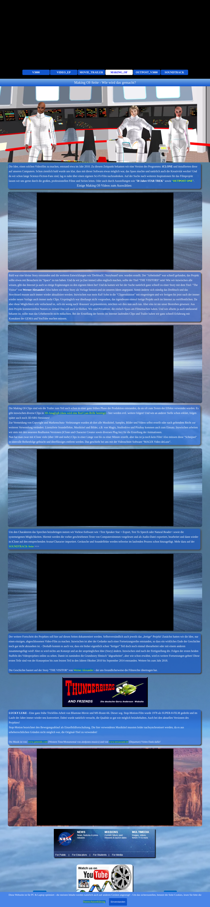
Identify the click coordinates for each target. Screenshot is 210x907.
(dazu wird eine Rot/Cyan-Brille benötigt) (83, 413)
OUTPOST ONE (183, 180)
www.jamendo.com (38, 741)
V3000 (36, 72)
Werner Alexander (83, 670)
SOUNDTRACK (174, 72)
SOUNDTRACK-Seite (21, 546)
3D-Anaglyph (52, 413)
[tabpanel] (105, 82)
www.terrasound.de (118, 741)
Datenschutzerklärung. (94, 901)
